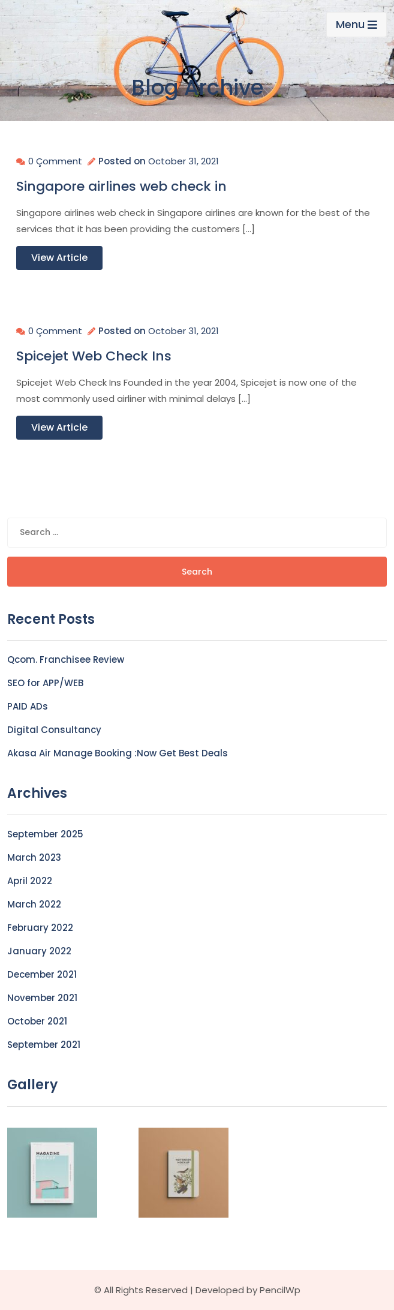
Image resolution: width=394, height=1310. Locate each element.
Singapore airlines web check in (121, 187)
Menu (356, 24)
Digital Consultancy (54, 729)
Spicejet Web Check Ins (94, 356)
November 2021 (42, 997)
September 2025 (45, 834)
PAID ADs (27, 706)
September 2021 (43, 1044)
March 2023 (34, 857)
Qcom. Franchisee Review (65, 659)
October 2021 (37, 1021)
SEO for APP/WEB (45, 683)
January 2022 (39, 951)
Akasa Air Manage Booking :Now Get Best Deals (117, 753)
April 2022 (29, 881)
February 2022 (40, 927)
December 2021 (42, 974)
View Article (59, 258)
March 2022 (34, 904)
